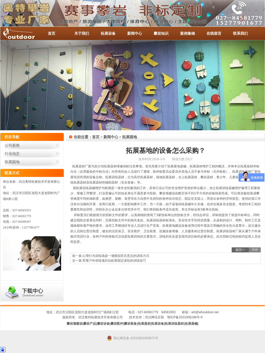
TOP (255, 250)
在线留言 (214, 33)
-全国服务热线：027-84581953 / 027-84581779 (24, 33)
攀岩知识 (161, 33)
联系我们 (240, 33)
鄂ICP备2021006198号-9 (184, 317)
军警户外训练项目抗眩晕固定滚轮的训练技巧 (114, 260)
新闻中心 (134, 33)
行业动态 (12, 153)
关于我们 (81, 33)
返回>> (240, 250)
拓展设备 (108, 33)
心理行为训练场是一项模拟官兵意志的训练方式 (116, 256)
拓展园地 (12, 162)
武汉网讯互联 (154, 317)
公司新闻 (12, 145)
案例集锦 (187, 33)
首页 (51, 33)
